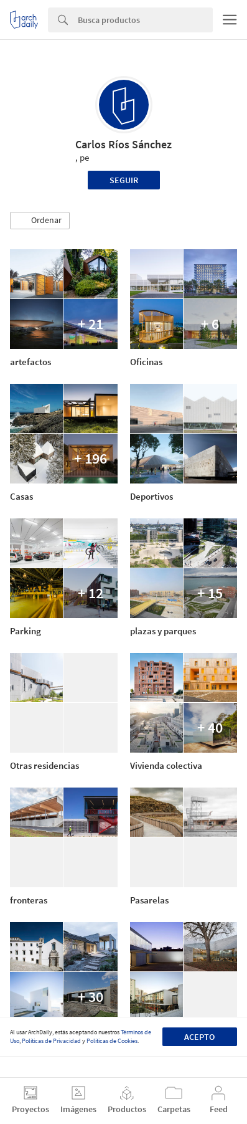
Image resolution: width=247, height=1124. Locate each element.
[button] (40, 220)
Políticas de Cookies (111, 1041)
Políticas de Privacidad (51, 1041)
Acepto (199, 1036)
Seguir (124, 180)
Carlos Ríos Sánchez (123, 144)
